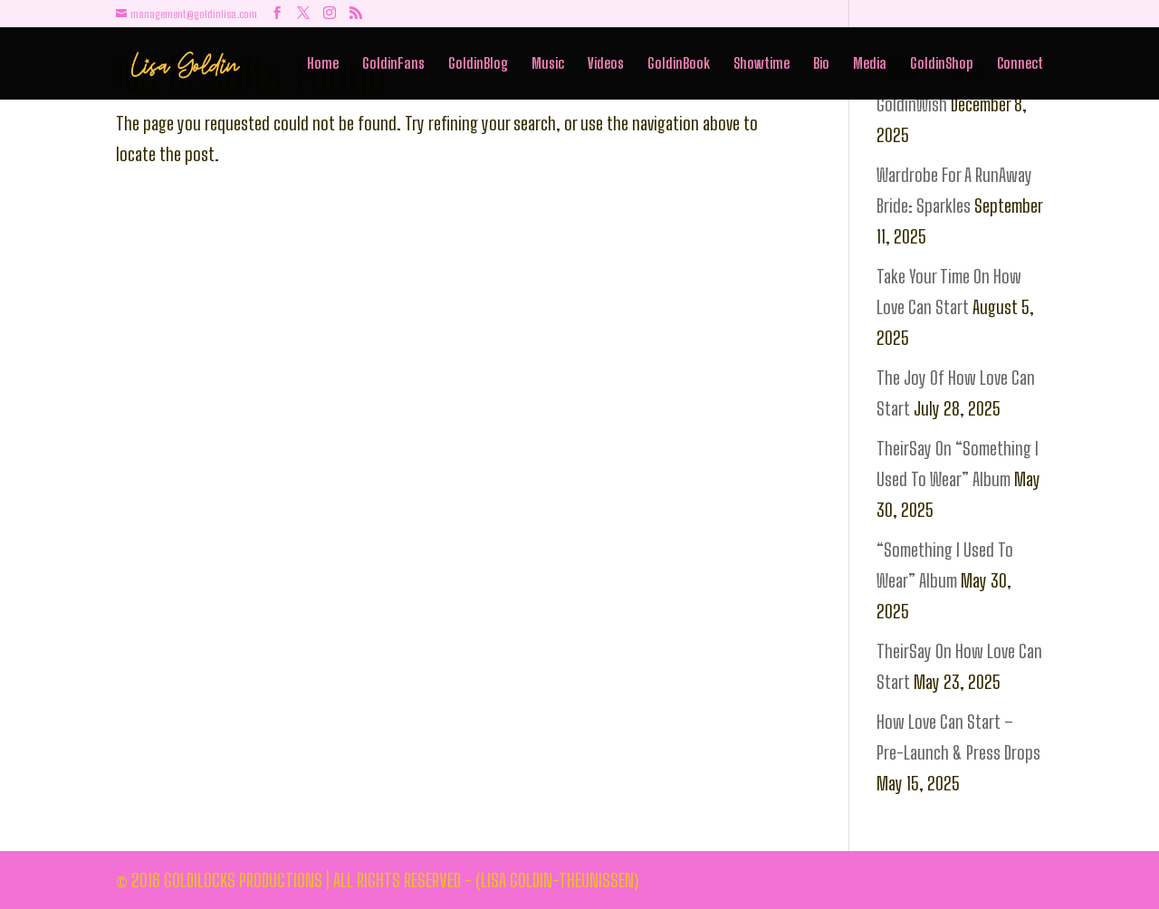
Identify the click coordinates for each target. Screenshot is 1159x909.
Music (548, 64)
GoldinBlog (478, 64)
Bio (821, 64)
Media (869, 64)
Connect (1020, 64)
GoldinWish (911, 104)
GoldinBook (678, 64)
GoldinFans (393, 64)
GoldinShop (941, 64)
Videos (606, 64)
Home (323, 64)
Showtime (761, 64)
